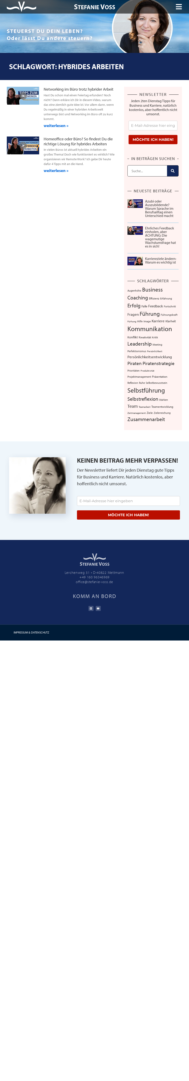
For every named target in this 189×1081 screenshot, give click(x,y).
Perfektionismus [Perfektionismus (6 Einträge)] (136, 351)
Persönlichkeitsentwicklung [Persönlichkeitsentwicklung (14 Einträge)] (149, 356)
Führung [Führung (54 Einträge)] (150, 313)
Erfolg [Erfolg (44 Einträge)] (134, 305)
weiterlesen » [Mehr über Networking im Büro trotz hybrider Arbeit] (56, 125)
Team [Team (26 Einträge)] (132, 406)
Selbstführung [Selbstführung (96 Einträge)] (146, 390)
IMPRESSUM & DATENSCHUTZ (31, 632)
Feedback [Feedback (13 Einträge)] (155, 306)
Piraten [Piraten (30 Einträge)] (134, 363)
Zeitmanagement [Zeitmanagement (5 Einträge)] (136, 413)
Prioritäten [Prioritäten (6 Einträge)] (133, 370)
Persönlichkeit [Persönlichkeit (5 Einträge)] (154, 351)
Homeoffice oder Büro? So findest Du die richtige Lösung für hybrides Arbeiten (78, 141)
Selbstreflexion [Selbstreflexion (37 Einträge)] (142, 399)
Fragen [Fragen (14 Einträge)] (133, 314)
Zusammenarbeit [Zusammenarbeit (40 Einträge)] (146, 419)
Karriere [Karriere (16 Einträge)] (158, 320)
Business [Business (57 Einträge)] (152, 289)
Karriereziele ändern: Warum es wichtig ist (160, 260)
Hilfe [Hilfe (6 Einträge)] (140, 321)
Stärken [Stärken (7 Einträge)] (163, 399)
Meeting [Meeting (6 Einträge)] (157, 344)
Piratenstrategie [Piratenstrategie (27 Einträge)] (159, 363)
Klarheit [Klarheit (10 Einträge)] (170, 321)
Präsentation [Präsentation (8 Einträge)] (159, 376)
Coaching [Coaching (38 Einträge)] (137, 297)
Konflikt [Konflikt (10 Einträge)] (132, 337)
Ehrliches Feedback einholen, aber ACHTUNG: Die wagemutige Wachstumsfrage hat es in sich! (160, 237)
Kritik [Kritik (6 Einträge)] (155, 337)
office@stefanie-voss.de (94, 581)
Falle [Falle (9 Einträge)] (144, 306)
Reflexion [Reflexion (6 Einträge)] (132, 382)
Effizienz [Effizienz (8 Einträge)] (154, 298)
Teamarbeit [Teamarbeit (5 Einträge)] (145, 406)
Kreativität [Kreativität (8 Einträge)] (145, 337)
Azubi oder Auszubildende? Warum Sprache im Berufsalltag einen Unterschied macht (159, 208)
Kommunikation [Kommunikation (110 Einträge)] (149, 328)
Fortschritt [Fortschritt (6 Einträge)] (170, 306)
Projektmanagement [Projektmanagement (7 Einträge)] (139, 376)
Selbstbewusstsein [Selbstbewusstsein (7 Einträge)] (156, 382)
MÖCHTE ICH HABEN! (153, 139)
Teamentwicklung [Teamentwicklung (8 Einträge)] (162, 406)
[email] (153, 125)
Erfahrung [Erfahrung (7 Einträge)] (166, 298)
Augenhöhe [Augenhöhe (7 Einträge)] (134, 290)
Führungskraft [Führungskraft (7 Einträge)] (169, 314)
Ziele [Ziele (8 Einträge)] (150, 413)
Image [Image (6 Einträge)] (147, 321)
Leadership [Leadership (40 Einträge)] (139, 343)
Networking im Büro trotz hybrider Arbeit (78, 89)
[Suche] (172, 170)
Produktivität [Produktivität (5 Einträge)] (147, 370)
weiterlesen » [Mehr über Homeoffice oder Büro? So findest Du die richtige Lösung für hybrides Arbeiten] (56, 170)
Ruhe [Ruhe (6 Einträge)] (142, 382)
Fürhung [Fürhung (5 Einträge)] (131, 321)
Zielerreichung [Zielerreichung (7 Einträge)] (162, 413)
